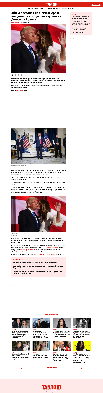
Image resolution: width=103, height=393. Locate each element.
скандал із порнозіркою (27, 249)
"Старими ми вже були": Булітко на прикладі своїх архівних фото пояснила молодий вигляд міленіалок (81, 334)
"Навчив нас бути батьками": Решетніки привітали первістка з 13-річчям (41, 356)
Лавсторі (58, 8)
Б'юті (45, 8)
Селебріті (30, 8)
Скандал (36, 8)
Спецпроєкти (71, 8)
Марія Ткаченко (15, 22)
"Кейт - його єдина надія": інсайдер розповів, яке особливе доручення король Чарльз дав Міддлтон (80, 30)
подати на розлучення (50, 247)
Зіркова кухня (51, 8)
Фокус (74, 14)
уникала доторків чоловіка (25, 251)
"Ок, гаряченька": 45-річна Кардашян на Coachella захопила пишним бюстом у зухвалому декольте (61, 333)
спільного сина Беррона (47, 254)
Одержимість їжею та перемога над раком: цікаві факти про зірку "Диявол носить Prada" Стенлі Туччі (60, 357)
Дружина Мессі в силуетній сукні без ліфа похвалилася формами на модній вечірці (21, 356)
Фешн (41, 8)
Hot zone (64, 8)
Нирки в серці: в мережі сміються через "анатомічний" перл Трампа (35, 262)
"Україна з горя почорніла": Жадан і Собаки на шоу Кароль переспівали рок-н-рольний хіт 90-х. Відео (40, 334)
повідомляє (19, 90)
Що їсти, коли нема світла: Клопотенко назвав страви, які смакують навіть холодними (81, 23)
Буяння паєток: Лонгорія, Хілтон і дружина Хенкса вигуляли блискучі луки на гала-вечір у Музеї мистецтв (20, 334)
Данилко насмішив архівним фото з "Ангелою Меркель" (80, 17)
